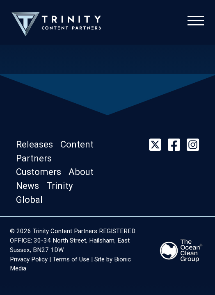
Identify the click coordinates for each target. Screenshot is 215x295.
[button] (38, 144)
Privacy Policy (29, 259)
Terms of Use (71, 259)
